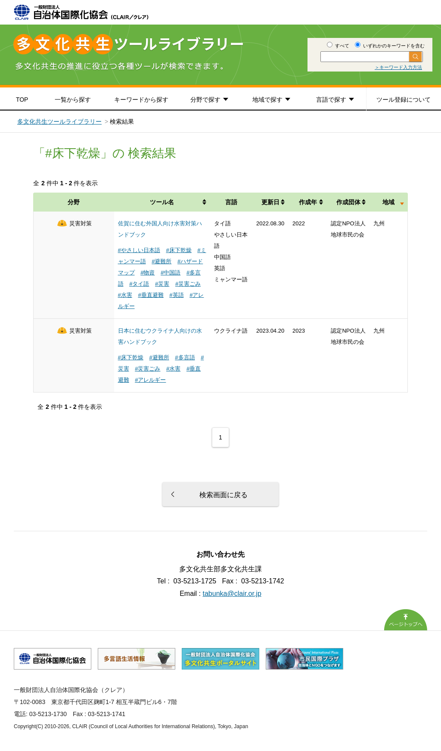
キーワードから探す (141, 99)
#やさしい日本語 (139, 250)
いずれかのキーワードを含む (390, 45)
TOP (22, 99)
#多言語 (185, 357)
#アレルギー (150, 380)
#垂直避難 (150, 295)
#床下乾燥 (178, 250)
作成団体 (348, 202)
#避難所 (161, 261)
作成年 (308, 202)
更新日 (270, 202)
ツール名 (162, 202)
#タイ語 (139, 283)
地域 (388, 202)
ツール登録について (403, 99)
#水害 (125, 295)
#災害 (162, 283)
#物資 (147, 272)
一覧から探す (73, 99)
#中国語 (170, 272)
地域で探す (267, 99)
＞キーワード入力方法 (398, 67)
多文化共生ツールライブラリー (59, 121)
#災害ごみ (188, 283)
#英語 (176, 295)
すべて (338, 45)
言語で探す (331, 99)
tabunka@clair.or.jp (232, 593)
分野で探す (205, 99)
